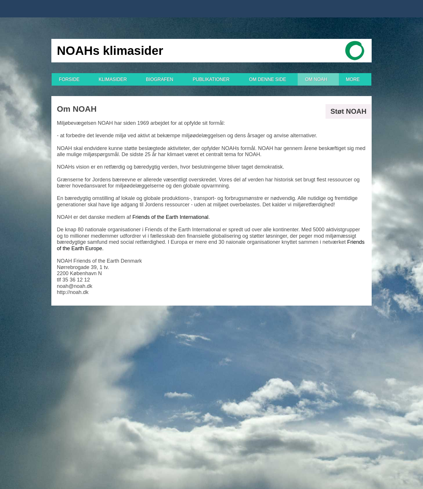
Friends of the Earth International (170, 217)
